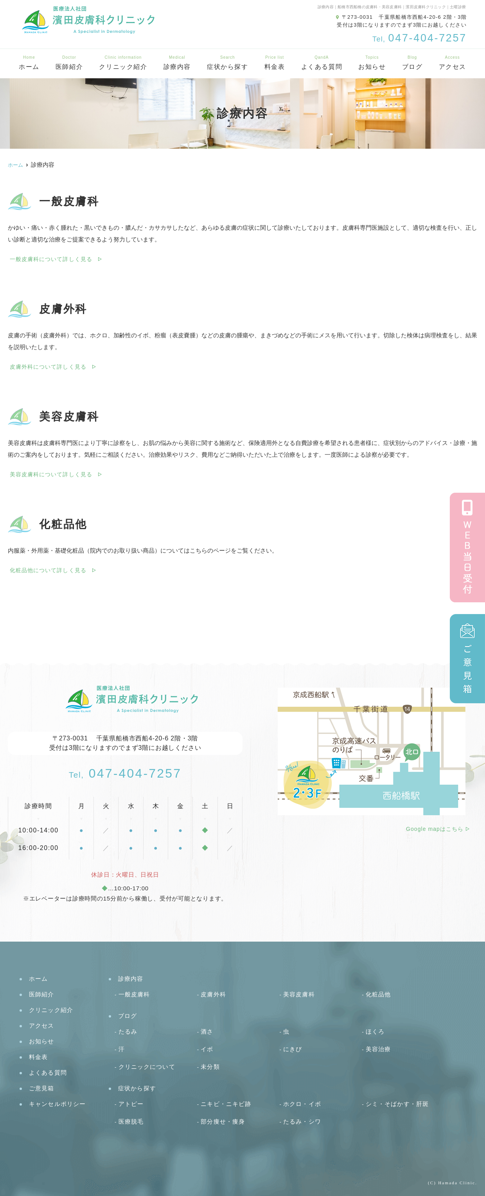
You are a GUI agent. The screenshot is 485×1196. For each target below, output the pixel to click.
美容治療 (378, 1049)
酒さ (207, 1031)
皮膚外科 (213, 994)
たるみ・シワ (302, 1121)
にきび (292, 1049)
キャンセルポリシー (57, 1104)
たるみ (128, 1031)
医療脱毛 (131, 1121)
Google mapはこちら (434, 829)
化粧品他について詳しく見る (48, 570)
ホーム (29, 63)
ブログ (412, 63)
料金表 (274, 63)
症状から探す (227, 63)
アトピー (131, 1104)
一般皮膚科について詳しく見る (51, 259)
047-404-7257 (125, 773)
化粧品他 (378, 994)
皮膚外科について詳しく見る (48, 367)
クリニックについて (147, 1066)
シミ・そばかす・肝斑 (397, 1104)
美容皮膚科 (299, 994)
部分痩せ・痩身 (223, 1121)
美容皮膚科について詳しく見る (51, 474)
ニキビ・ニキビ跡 (226, 1104)
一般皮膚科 (134, 994)
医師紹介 (69, 63)
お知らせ (372, 63)
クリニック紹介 (123, 63)
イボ (207, 1049)
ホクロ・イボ (302, 1104)
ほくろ (375, 1031)
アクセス (41, 1025)
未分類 (210, 1066)
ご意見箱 (41, 1088)
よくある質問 (322, 63)
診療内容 (177, 63)
